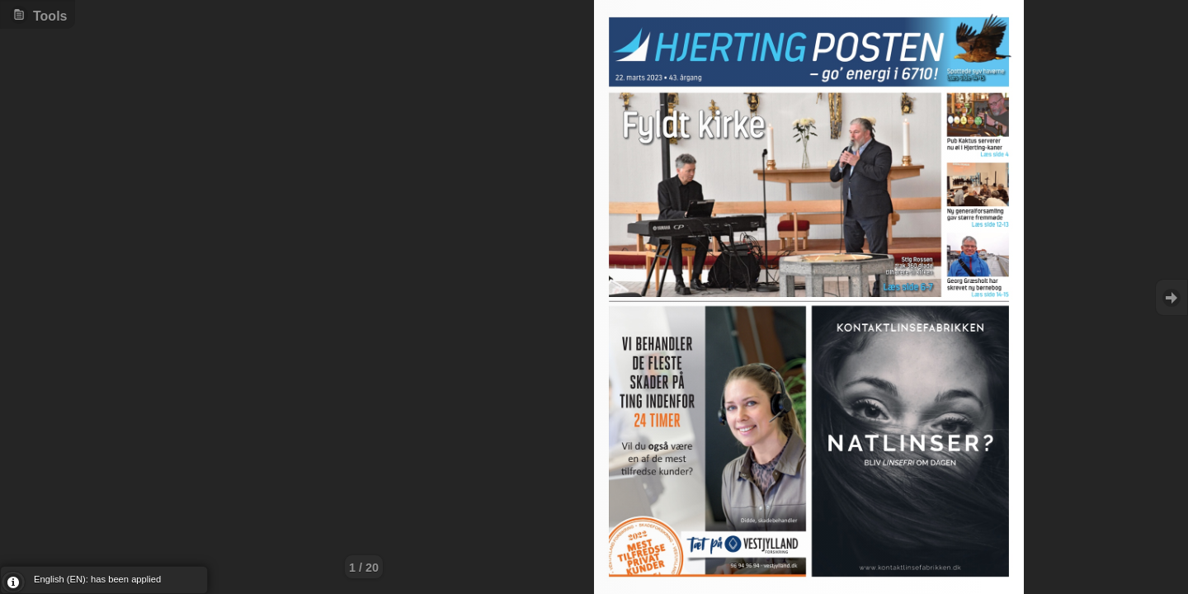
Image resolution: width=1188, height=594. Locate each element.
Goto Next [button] (1171, 297)
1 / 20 (364, 567)
